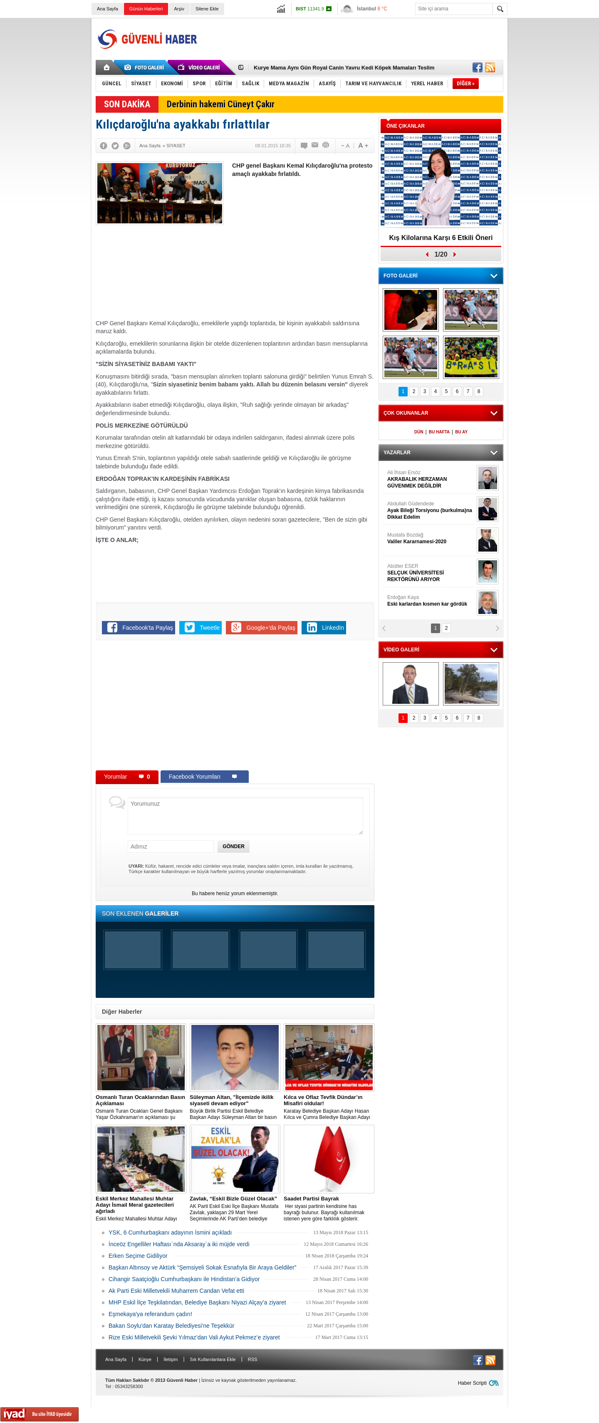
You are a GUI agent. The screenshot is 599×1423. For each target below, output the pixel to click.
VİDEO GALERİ (401, 650)
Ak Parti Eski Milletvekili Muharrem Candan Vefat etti (176, 1290)
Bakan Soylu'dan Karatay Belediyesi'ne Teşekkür (171, 1325)
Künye (145, 1359)
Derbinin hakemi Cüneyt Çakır (221, 104)
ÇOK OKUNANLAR (406, 413)
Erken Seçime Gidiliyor (138, 1255)
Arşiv (179, 8)
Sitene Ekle (207, 8)
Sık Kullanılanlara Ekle (213, 1359)
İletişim (170, 1359)
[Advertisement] (351, 39)
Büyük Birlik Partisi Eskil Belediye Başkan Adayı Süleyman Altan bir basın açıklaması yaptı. (235, 1107)
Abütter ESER (431, 573)
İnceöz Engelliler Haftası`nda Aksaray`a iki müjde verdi (179, 1244)
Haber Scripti (472, 1383)
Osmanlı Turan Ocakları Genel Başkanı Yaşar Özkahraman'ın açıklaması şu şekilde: (141, 1107)
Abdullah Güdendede (431, 510)
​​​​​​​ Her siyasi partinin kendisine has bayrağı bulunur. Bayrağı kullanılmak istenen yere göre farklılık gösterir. (329, 1208)
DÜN (418, 432)
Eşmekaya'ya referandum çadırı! (150, 1314)
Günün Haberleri (146, 8)
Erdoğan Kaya (431, 600)
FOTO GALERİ (401, 276)
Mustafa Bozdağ (431, 538)
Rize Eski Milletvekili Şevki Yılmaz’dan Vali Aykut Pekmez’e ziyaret (194, 1337)
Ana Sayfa (107, 8)
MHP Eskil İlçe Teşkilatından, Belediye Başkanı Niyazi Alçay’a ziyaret (197, 1302)
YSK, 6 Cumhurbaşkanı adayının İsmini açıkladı (170, 1232)
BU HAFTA (439, 432)
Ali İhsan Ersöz (431, 479)
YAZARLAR (397, 452)
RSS (252, 1359)
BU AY (461, 432)
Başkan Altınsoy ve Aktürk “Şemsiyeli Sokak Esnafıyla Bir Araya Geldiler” (202, 1267)
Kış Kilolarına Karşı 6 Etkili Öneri (441, 237)
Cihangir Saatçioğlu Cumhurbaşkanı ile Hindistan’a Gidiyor (184, 1279)
